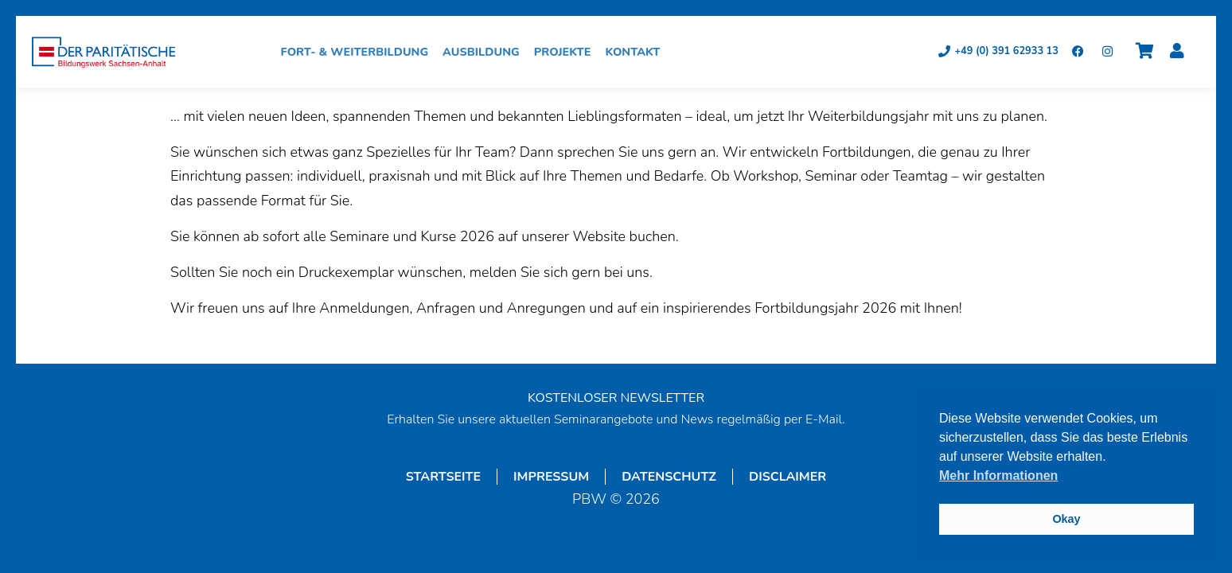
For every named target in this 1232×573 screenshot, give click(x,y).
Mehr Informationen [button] (998, 475)
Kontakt (636, 52)
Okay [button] (1066, 519)
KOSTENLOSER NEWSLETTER (616, 398)
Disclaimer (787, 476)
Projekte (566, 52)
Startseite (443, 476)
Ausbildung (485, 52)
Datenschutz (669, 476)
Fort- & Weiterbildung (359, 52)
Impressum (551, 476)
